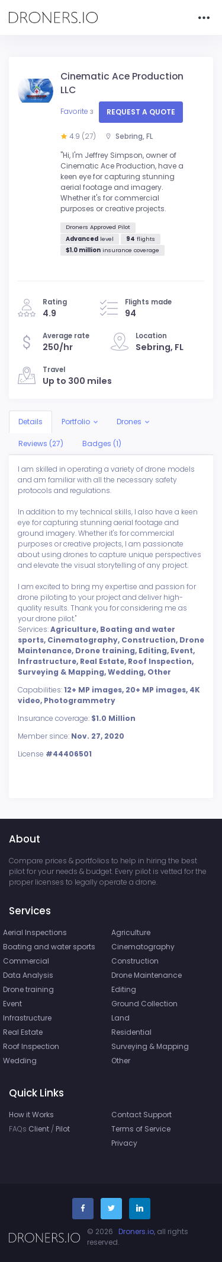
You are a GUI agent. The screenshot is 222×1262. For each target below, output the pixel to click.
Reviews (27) (40, 443)
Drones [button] (129, 422)
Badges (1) (101, 443)
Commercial (26, 961)
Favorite (77, 111)
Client (38, 1129)
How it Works (31, 1115)
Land (120, 1018)
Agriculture (130, 932)
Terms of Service (140, 1129)
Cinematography (143, 947)
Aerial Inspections (35, 932)
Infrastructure (27, 1018)
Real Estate (23, 1032)
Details (30, 422)
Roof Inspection (31, 1046)
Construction (135, 961)
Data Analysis (28, 975)
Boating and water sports (49, 947)
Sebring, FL (129, 136)
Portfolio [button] (76, 422)
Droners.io (136, 1231)
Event (12, 1004)
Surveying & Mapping (150, 1046)
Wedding (20, 1061)
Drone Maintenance (146, 975)
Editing (123, 989)
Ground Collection (144, 1004)
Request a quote (141, 112)
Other (120, 1061)
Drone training (28, 989)
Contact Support (141, 1115)
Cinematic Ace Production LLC (122, 83)
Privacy (124, 1143)
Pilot (63, 1129)
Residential (131, 1032)
